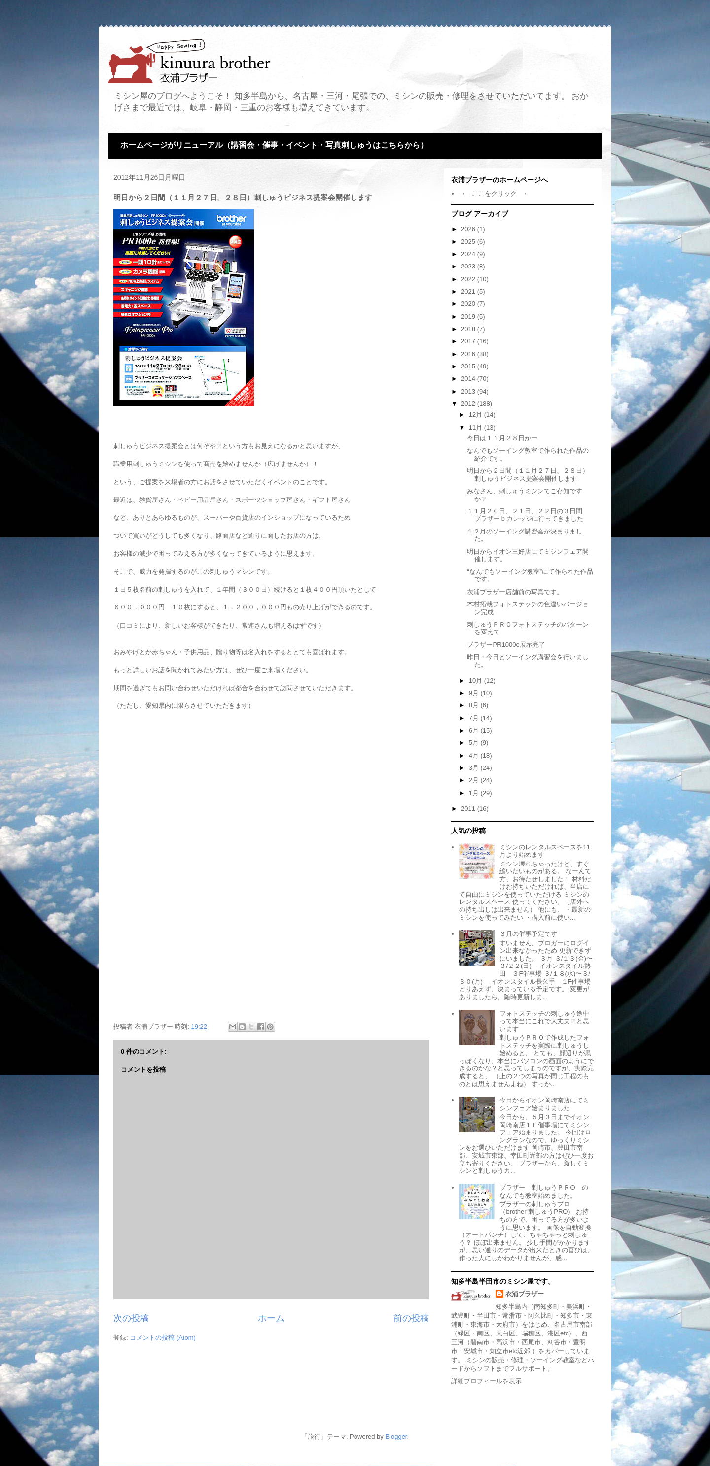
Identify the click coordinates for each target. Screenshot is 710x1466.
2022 (469, 279)
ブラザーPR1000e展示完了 (506, 644)
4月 (475, 755)
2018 (469, 329)
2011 (469, 808)
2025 (469, 241)
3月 (475, 767)
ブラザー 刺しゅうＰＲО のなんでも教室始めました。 (543, 1191)
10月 (476, 680)
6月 (475, 730)
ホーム (271, 1318)
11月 (476, 427)
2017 (469, 341)
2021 (469, 291)
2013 (469, 391)
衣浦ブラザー (524, 1294)
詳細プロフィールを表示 (486, 1381)
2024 (469, 254)
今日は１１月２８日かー (502, 438)
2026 (469, 229)
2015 (469, 366)
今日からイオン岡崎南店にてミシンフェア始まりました (544, 1104)
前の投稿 (411, 1318)
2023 (469, 266)
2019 (469, 316)
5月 (475, 742)
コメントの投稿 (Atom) (163, 1337)
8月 (475, 705)
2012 (469, 403)
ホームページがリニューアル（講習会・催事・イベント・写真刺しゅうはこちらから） (274, 145)
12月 (476, 414)
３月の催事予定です (528, 933)
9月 (475, 693)
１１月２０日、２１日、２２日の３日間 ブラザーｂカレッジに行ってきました (528, 515)
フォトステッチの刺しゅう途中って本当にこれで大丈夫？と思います (544, 1021)
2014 (469, 378)
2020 (469, 303)
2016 (469, 354)
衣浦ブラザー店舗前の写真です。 (515, 592)
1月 (475, 793)
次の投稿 (131, 1318)
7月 (475, 718)
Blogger (396, 1436)
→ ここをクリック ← (494, 193)
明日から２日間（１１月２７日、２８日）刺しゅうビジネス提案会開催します (528, 474)
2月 (475, 780)
